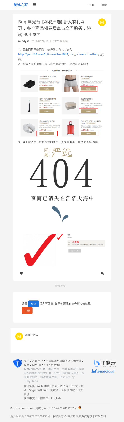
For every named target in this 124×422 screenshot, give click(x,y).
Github (36, 365)
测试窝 (54, 390)
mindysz (23, 41)
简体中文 (29, 398)
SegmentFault (38, 390)
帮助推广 (56, 365)
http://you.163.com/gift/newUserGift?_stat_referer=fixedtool (58, 54)
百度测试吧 (68, 390)
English (56, 398)
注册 (91, 5)
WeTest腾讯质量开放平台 (52, 386)
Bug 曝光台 (29, 21)
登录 (104, 5)
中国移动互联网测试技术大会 (64, 361)
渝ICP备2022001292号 (61, 408)
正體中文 (43, 398)
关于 (26, 361)
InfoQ (74, 386)
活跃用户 (37, 361)
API (46, 365)
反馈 (26, 365)
